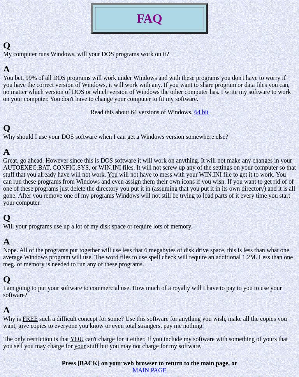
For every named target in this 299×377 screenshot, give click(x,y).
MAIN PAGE (150, 370)
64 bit (201, 112)
